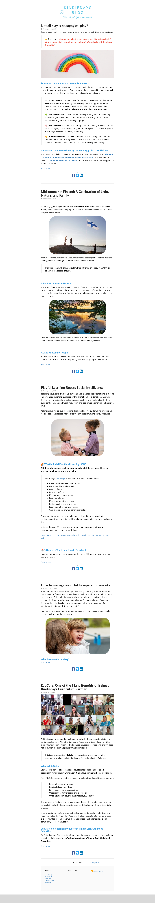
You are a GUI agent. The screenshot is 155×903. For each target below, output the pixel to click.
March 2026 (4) (49, 878)
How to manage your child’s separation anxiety (75, 585)
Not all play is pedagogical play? (64, 26)
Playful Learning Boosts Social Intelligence (72, 387)
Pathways (61, 478)
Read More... (46, 168)
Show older (48, 882)
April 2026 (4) (48, 877)
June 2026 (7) (48, 873)
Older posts (94, 862)
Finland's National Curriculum (64, 160)
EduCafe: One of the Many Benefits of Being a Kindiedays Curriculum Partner (75, 687)
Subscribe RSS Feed (98, 871)
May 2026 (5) (48, 875)
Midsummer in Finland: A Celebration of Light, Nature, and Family (75, 193)
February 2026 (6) (49, 880)
